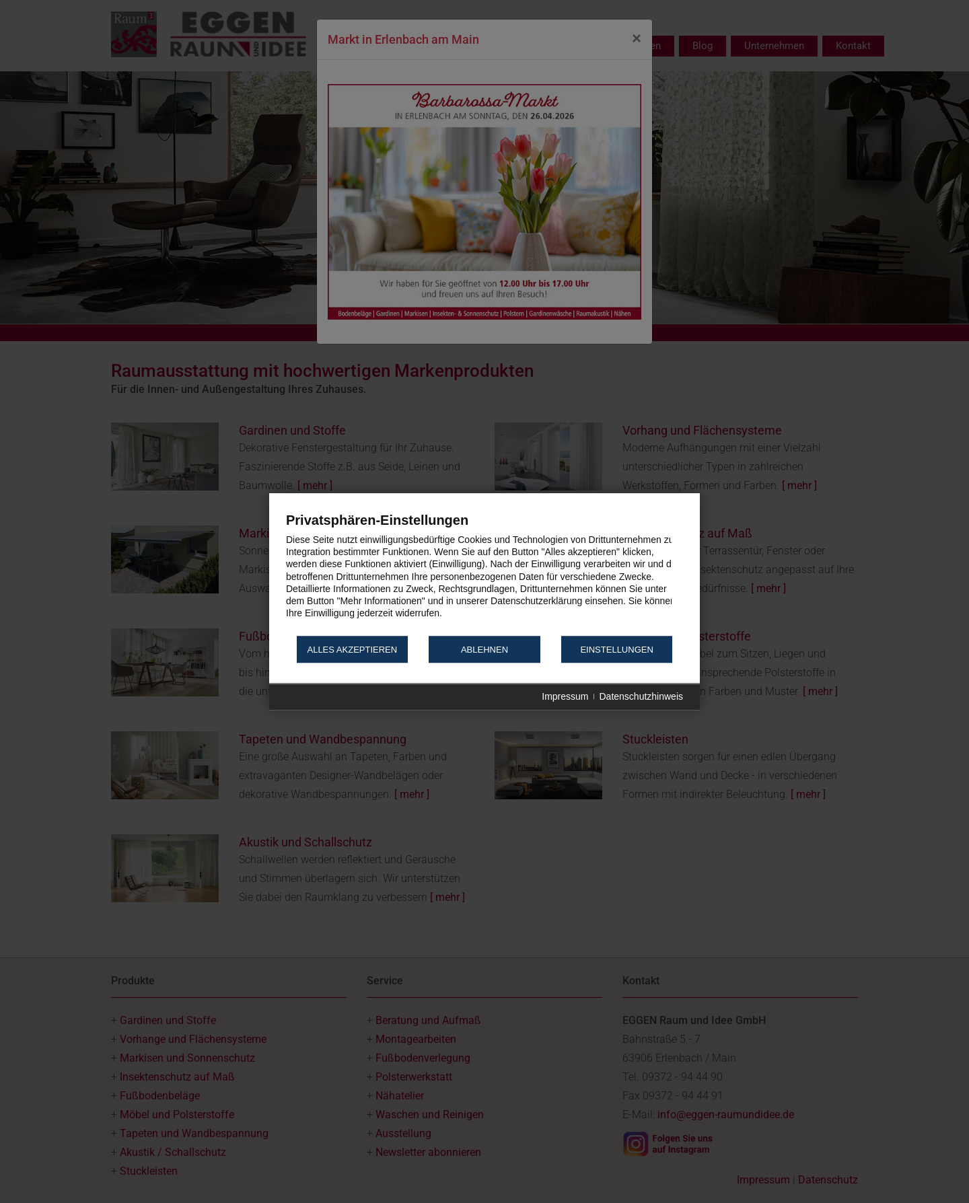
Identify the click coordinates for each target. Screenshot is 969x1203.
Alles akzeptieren (352, 650)
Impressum (565, 697)
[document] (484, 572)
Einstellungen (616, 650)
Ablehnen (484, 650)
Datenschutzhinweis (641, 697)
